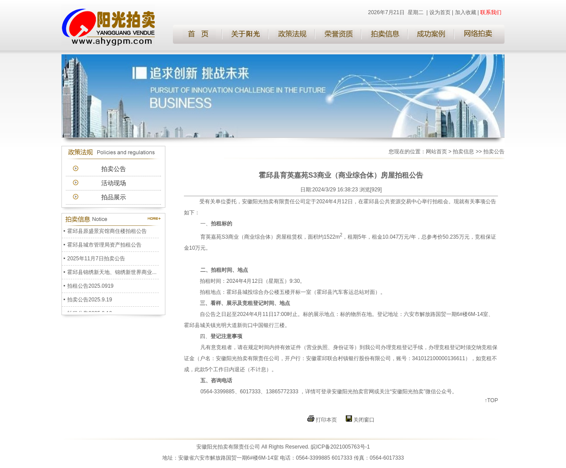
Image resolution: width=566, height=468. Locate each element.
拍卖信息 (463, 151)
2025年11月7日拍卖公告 (96, 259)
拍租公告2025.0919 (90, 287)
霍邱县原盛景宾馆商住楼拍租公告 (107, 232)
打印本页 (326, 420)
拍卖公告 (113, 168)
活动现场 (113, 182)
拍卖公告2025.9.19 (89, 300)
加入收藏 (465, 12)
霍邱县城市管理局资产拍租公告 (104, 246)
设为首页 (440, 12)
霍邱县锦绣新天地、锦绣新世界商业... (112, 273)
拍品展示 (113, 197)
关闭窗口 (364, 420)
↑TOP (491, 400)
